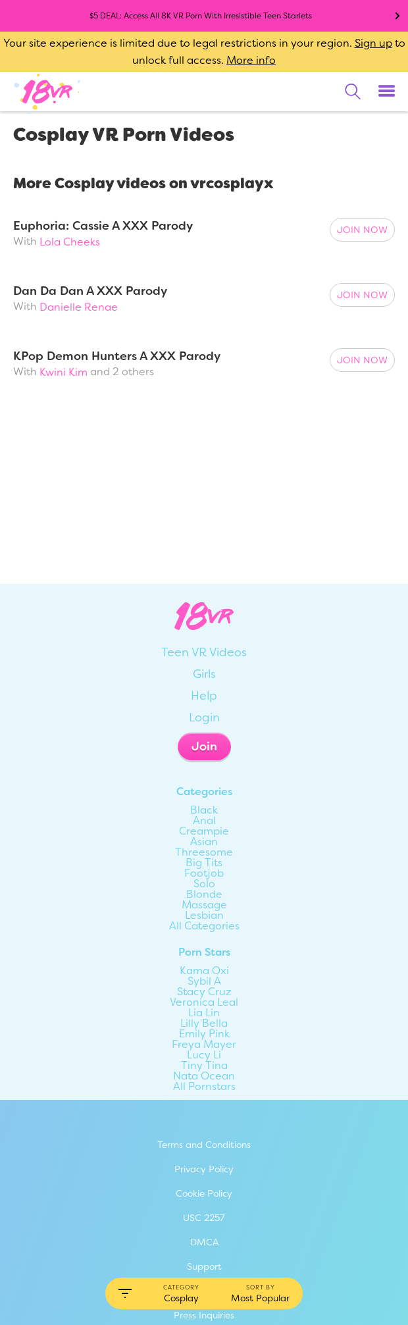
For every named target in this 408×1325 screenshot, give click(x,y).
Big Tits (204, 863)
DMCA (204, 1242)
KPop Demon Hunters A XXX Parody (116, 356)
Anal (204, 821)
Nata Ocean (204, 1076)
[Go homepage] (47, 91)
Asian (204, 842)
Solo (204, 884)
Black (204, 810)
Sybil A (204, 981)
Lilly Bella (204, 1023)
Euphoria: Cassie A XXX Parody (103, 226)
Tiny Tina (204, 1065)
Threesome (204, 852)
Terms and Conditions (204, 1145)
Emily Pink (204, 1034)
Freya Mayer (204, 1044)
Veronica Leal (204, 1002)
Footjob (204, 873)
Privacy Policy (204, 1169)
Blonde (204, 894)
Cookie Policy (204, 1193)
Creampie (204, 831)
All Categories (204, 926)
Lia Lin (204, 1013)
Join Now (362, 230)
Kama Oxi (204, 971)
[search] (353, 91)
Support (204, 1266)
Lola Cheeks (69, 242)
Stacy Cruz (204, 992)
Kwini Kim (63, 372)
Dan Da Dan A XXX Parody (90, 291)
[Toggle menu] (386, 91)
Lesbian (204, 915)
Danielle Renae (78, 307)
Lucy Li (204, 1055)
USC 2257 (204, 1218)
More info (251, 60)
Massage (204, 905)
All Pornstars (204, 1086)
